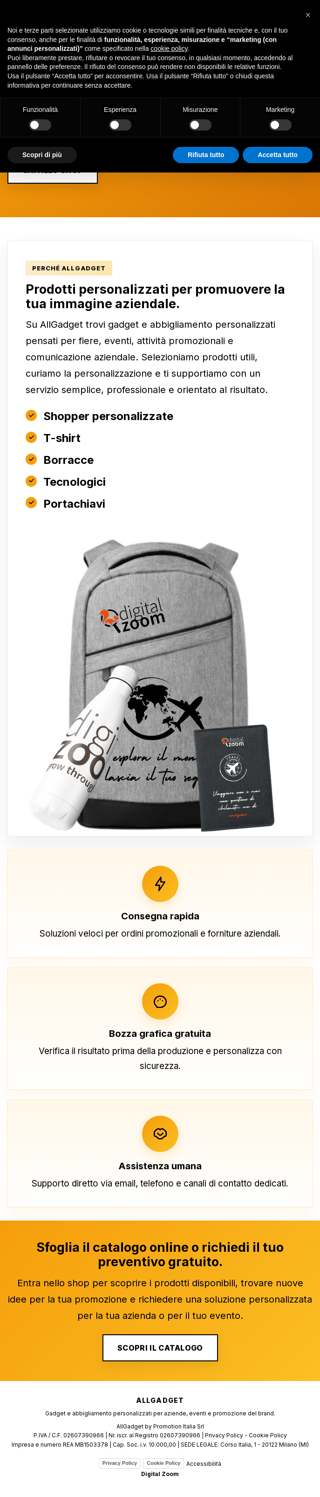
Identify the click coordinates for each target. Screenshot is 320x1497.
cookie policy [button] (168, 48)
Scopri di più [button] (42, 155)
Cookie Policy (163, 1463)
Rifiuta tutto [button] (206, 155)
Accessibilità (203, 1463)
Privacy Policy (119, 1463)
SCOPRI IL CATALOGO (160, 1347)
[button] (307, 14)
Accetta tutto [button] (278, 155)
